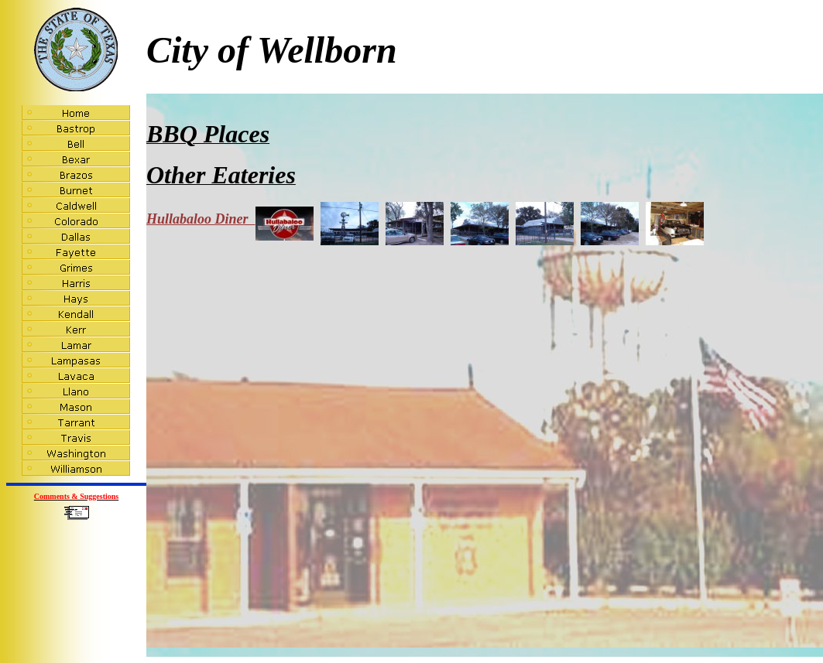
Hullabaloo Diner (230, 219)
